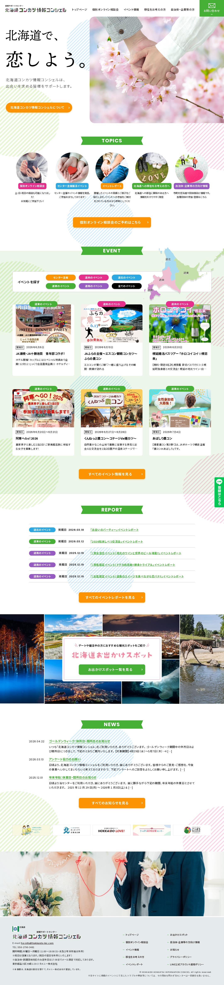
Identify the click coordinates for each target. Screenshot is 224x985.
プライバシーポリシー (181, 956)
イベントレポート (134, 964)
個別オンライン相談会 (137, 942)
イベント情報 (132, 949)
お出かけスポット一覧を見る (110, 669)
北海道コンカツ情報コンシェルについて (37, 107)
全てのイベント (126, 286)
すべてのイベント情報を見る (110, 473)
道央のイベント (93, 277)
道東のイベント (60, 286)
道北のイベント (126, 277)
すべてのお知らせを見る (110, 802)
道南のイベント (93, 286)
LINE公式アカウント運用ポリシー (187, 964)
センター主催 (60, 277)
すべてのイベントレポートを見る (110, 597)
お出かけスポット (179, 934)
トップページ (132, 934)
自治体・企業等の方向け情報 (185, 942)
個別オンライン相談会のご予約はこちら (110, 222)
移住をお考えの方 (135, 956)
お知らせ (174, 949)
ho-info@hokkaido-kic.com (37, 943)
